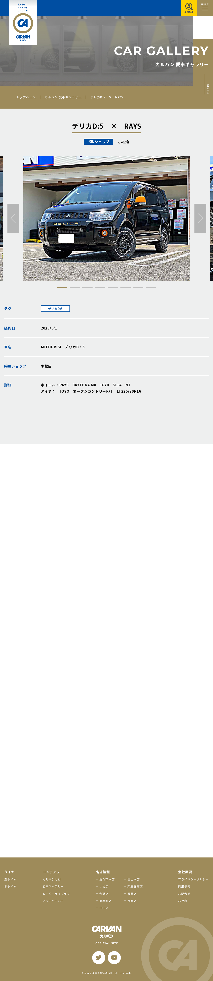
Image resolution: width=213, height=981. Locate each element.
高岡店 (132, 894)
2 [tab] (74, 287)
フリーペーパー (53, 901)
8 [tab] (151, 287)
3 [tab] (87, 287)
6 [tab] (125, 287)
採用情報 (184, 886)
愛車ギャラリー (53, 886)
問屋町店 (105, 901)
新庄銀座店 (135, 886)
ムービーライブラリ (56, 894)
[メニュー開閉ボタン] (205, 8)
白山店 (104, 908)
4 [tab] (100, 287)
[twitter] (98, 957)
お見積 (182, 901)
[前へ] (13, 218)
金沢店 (104, 894)
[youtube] (114, 957)
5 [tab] (112, 287)
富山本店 (134, 879)
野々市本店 (107, 879)
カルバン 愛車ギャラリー (63, 97)
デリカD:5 (55, 308)
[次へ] (200, 218)
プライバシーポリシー (193, 879)
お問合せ (184, 894)
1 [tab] (62, 287)
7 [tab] (138, 287)
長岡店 (132, 901)
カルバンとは (51, 879)
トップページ (26, 97)
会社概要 (185, 872)
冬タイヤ (10, 886)
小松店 (104, 886)
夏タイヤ (10, 879)
